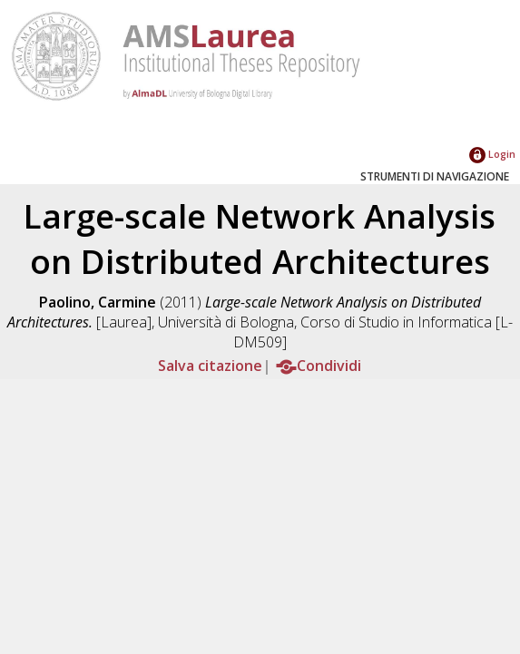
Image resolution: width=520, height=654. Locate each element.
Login (492, 154)
